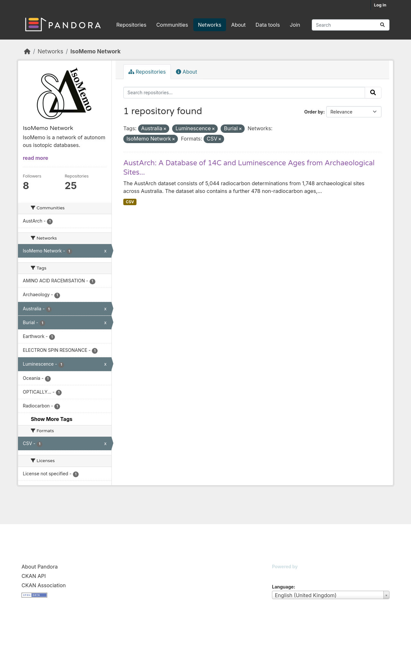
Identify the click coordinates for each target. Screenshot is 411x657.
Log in (380, 4)
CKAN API (34, 576)
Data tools (268, 25)
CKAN (283, 574)
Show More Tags (51, 419)
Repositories (131, 25)
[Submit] (382, 25)
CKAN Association (44, 585)
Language (283, 586)
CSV (130, 201)
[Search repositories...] (350, 25)
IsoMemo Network (95, 51)
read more (35, 158)
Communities (172, 25)
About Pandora (40, 566)
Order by (313, 111)
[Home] (27, 51)
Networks (209, 25)
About (238, 25)
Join (295, 25)
